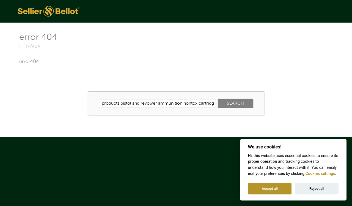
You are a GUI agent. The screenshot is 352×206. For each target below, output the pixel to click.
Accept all (270, 188)
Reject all (316, 188)
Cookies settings (320, 173)
